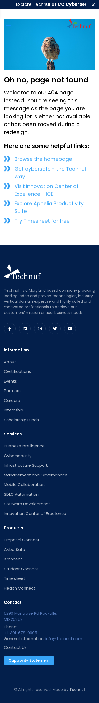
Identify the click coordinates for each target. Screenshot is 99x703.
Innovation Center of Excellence (35, 513)
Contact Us (15, 647)
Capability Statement (29, 660)
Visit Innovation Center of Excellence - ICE (46, 191)
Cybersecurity (17, 455)
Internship (13, 410)
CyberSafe (14, 549)
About (10, 362)
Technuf (77, 689)
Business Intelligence (24, 446)
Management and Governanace (36, 475)
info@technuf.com (63, 638)
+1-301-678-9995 (20, 633)
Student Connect (21, 569)
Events (10, 381)
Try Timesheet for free (42, 222)
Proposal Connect (22, 540)
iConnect (13, 559)
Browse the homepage (43, 160)
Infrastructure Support (26, 465)
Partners (12, 390)
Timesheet (14, 578)
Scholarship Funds (21, 419)
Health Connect (19, 588)
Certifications (17, 371)
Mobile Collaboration (24, 484)
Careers (12, 400)
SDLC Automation (21, 494)
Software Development (27, 504)
